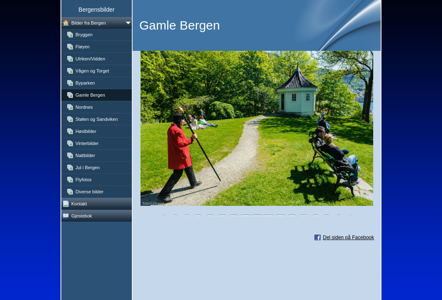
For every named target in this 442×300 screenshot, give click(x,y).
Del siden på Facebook (348, 237)
